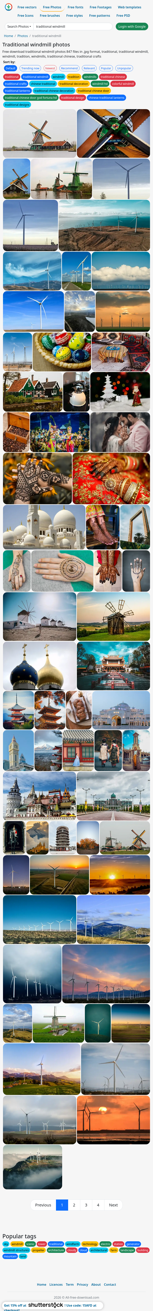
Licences (56, 1284)
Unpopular (124, 68)
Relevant (89, 68)
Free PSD (123, 15)
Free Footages (101, 7)
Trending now (30, 68)
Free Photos (52, 7)
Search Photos (18, 26)
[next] (113, 1205)
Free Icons (25, 15)
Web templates (129, 7)
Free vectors (27, 7)
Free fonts (75, 7)
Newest (50, 68)
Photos (22, 36)
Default (10, 68)
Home (8, 36)
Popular (106, 68)
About (96, 1284)
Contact (110, 1284)
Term (70, 1284)
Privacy (82, 1284)
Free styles (74, 15)
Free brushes (50, 15)
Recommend (69, 68)
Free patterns (99, 15)
